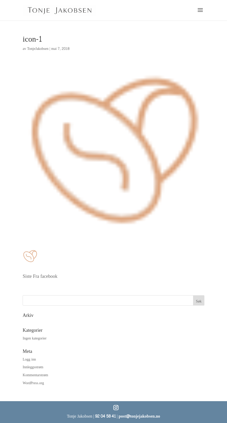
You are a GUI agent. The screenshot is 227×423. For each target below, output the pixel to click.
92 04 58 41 (105, 416)
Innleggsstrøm (33, 367)
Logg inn (29, 359)
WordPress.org (33, 383)
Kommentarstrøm (35, 375)
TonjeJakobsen (38, 48)
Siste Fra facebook (40, 276)
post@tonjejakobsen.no (139, 416)
